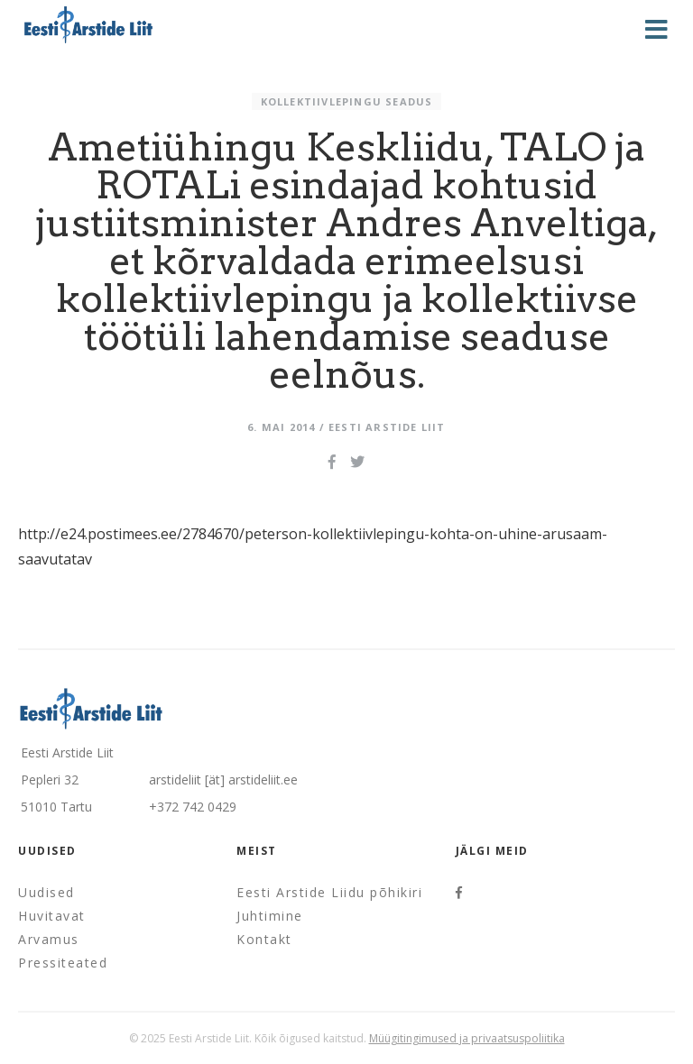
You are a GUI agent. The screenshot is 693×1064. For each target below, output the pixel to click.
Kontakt (264, 939)
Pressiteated (62, 962)
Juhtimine (269, 915)
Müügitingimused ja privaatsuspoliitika (467, 1038)
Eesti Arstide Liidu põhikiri (329, 892)
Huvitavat (52, 915)
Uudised (46, 892)
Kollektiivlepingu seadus (347, 101)
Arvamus (48, 939)
